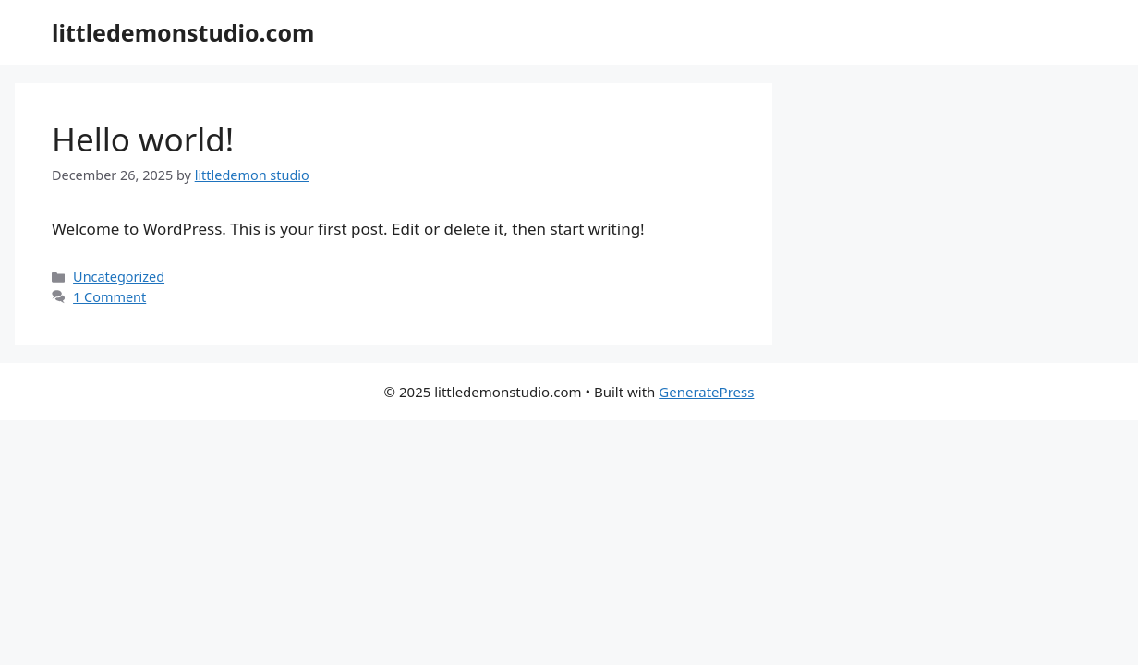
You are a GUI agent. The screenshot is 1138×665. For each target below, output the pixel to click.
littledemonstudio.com (183, 32)
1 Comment (109, 297)
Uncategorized (118, 276)
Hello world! (143, 139)
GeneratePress (706, 391)
